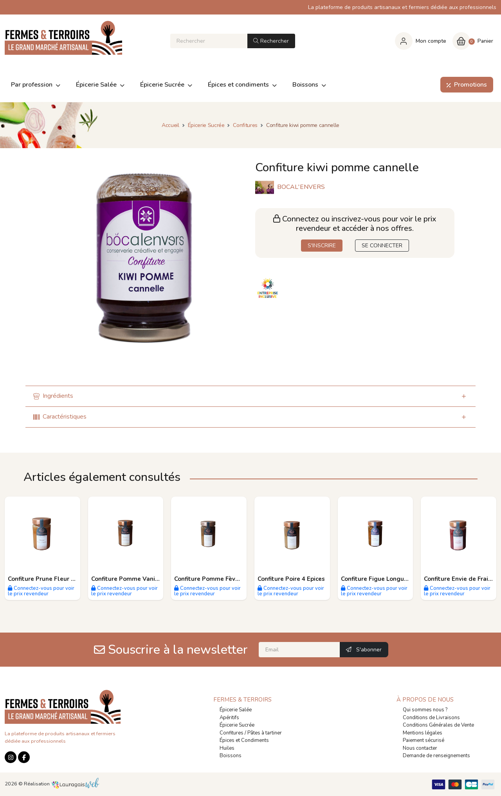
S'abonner (364, 649)
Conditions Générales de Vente (438, 725)
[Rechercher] (208, 41)
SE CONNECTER (382, 245)
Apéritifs (229, 717)
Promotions (465, 84)
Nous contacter (420, 748)
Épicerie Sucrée (237, 725)
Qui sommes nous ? (425, 709)
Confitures (231, 732)
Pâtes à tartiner (264, 732)
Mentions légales (422, 732)
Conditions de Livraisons (431, 717)
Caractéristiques (60, 416)
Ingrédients (53, 396)
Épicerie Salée (236, 709)
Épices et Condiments (244, 740)
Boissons (230, 755)
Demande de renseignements (436, 755)
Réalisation (61, 783)
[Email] (299, 649)
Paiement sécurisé (423, 740)
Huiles (227, 748)
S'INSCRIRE (322, 245)
